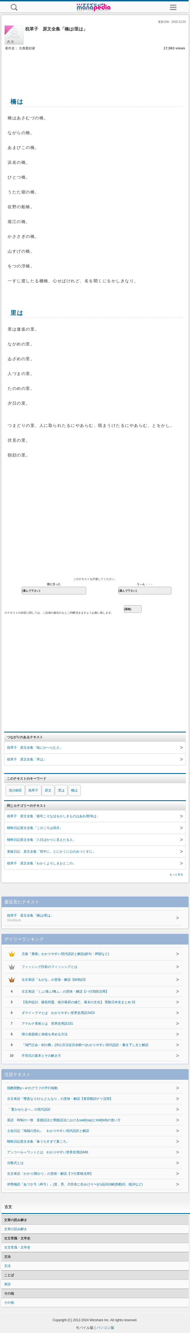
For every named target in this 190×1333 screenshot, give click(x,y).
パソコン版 (105, 1328)
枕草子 (33, 790)
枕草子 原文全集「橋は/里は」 (81, 918)
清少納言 (15, 790)
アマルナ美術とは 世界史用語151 (47, 1023)
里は (61, 790)
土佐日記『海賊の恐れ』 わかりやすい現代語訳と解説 (48, 1131)
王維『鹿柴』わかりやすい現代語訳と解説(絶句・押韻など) (65, 954)
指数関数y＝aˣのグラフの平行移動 (32, 1088)
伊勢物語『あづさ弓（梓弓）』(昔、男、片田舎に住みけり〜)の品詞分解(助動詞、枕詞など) (75, 1184)
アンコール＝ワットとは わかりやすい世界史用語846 (47, 1152)
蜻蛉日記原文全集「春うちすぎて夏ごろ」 (38, 1141)
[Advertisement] (95, 68)
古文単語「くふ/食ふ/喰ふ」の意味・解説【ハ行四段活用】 (65, 991)
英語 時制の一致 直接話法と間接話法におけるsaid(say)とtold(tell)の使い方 (64, 1120)
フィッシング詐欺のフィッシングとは (49, 967)
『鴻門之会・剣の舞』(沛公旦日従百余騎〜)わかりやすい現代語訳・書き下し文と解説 (85, 1045)
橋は (74, 790)
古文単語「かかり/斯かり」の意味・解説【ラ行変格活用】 (50, 1174)
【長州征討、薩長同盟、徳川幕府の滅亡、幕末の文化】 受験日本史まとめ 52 (78, 1002)
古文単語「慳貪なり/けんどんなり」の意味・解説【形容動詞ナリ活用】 (60, 1099)
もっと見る (176, 874)
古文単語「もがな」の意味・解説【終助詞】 (54, 980)
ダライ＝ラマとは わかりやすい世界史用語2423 (58, 1013)
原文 (48, 790)
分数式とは (15, 1163)
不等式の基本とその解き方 (41, 1056)
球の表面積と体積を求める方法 (45, 1034)
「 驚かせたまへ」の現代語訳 (29, 1109)
